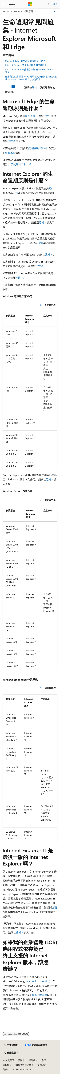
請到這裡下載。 (20, 164)
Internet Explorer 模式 (38, 981)
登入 (55, 4)
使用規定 (41, 1064)
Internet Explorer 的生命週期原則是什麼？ (26, 65)
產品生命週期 (39, 994)
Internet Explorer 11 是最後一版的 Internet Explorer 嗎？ (30, 71)
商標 (5, 1069)
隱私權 (6, 1064)
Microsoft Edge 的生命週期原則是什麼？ (25, 60)
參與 (44, 1060)
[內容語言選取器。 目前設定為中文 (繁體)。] (11, 1045)
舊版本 (21, 1060)
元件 (51, 188)
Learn (6, 11)
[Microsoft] (30, 4)
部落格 (32, 1060)
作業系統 (10, 152)
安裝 (15, 193)
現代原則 (30, 116)
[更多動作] (54, 11)
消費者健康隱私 (23, 1064)
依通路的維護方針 (38, 148)
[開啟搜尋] (48, 4)
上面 (54, 907)
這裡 (34, 87)
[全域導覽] (3, 4)
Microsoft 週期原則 (23, 11)
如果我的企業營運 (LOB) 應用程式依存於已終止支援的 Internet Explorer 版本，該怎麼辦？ (31, 78)
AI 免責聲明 (8, 1060)
